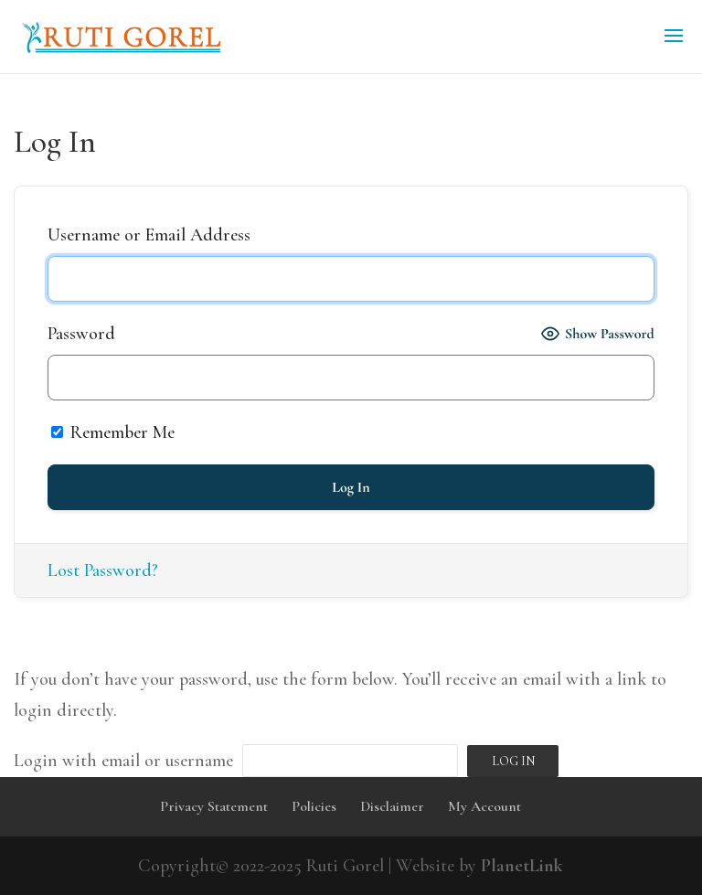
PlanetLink (522, 866)
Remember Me (113, 432)
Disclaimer (392, 806)
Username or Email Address (149, 235)
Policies (314, 806)
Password (81, 334)
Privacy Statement (214, 806)
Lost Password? (103, 570)
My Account (484, 806)
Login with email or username (123, 761)
